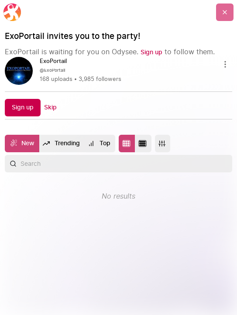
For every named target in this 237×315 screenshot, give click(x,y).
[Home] (12, 12)
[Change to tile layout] (127, 143)
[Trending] (61, 143)
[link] (119, 70)
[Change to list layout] (143, 143)
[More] (162, 143)
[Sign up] (151, 52)
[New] (22, 143)
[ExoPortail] (57, 61)
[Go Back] (225, 12)
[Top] (99, 143)
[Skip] (50, 107)
